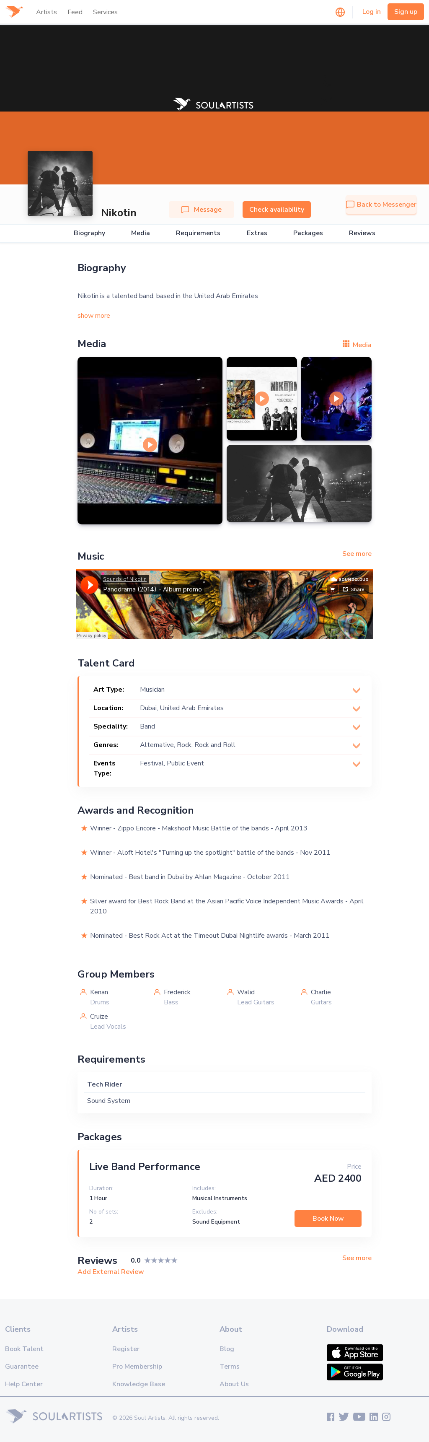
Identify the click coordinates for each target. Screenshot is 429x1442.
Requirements (198, 233)
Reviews (362, 233)
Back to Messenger (381, 204)
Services (105, 12)
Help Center (24, 1384)
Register (126, 1349)
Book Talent (24, 1349)
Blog (227, 1349)
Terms (230, 1366)
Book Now (328, 1218)
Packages (308, 233)
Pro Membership (137, 1366)
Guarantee (22, 1366)
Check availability (276, 209)
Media (140, 233)
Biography (89, 233)
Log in (371, 11)
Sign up (405, 11)
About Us (234, 1384)
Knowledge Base (138, 1384)
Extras (257, 233)
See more (357, 554)
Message (201, 209)
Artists (46, 12)
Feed (75, 12)
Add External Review (111, 1272)
